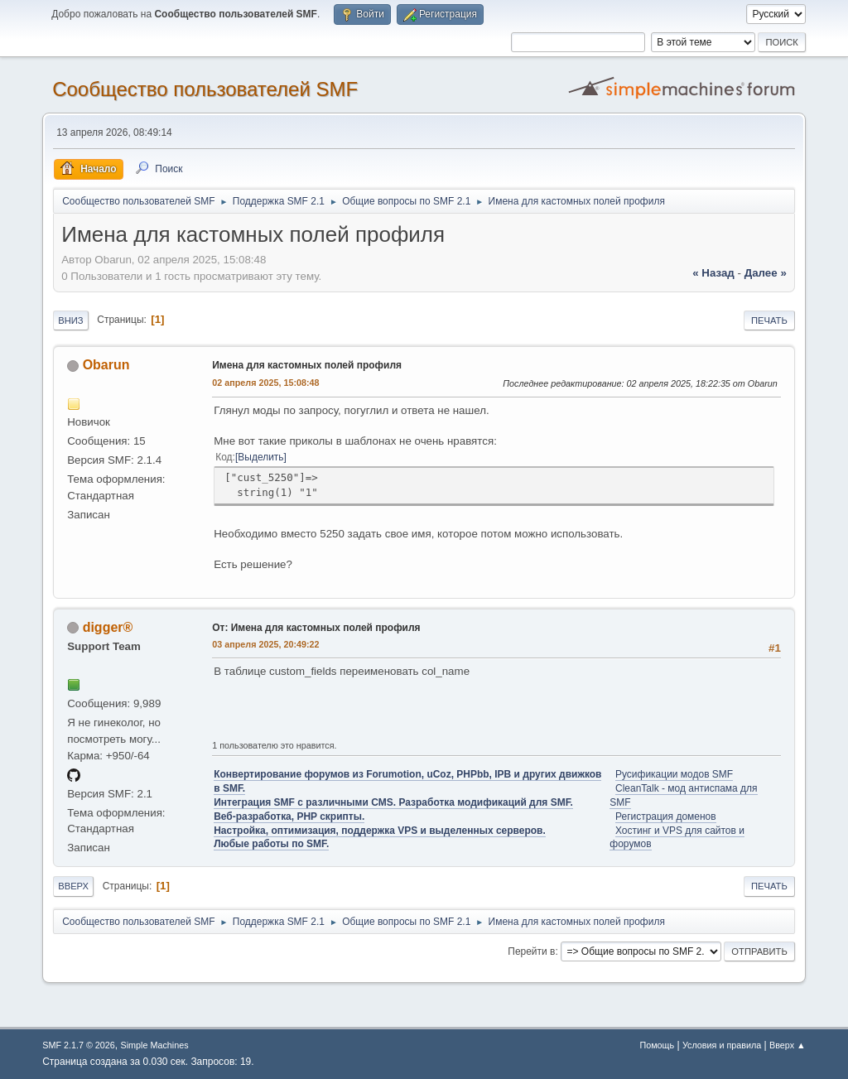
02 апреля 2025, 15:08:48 (265, 383)
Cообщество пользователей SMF (205, 89)
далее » (765, 273)
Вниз (70, 320)
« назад (713, 273)
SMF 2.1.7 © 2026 (78, 1045)
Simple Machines (155, 1045)
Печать (769, 320)
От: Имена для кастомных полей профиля (316, 627)
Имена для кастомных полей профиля (307, 365)
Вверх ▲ (787, 1045)
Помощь (656, 1045)
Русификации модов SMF (674, 774)
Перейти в (531, 951)
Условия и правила (721, 1045)
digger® (108, 627)
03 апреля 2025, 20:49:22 (265, 644)
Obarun (106, 365)
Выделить (260, 457)
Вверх (73, 886)
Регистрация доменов (665, 816)
